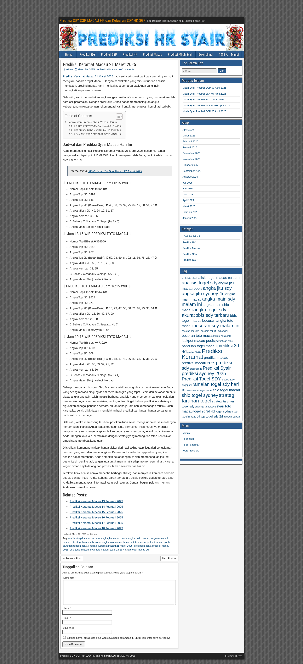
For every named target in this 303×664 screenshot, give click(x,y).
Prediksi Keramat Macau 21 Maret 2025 (99, 64)
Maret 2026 (189, 135)
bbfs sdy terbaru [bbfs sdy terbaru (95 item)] (212, 315)
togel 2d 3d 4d (118, 549)
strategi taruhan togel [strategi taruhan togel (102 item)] (209, 398)
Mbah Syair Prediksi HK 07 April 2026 (204, 99)
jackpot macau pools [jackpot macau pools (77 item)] (198, 341)
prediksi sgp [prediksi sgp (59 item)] (196, 369)
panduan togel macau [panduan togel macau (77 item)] (199, 346)
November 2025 (192, 159)
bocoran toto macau (134, 542)
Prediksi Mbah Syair (180, 54)
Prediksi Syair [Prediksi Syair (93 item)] (217, 368)
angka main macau (138, 538)
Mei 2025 (188, 194)
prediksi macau (142, 545)
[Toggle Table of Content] (117, 116)
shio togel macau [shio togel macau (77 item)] (226, 390)
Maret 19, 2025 (86, 69)
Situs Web (68, 632)
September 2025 (192, 170)
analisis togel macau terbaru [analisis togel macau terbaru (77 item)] (217, 278)
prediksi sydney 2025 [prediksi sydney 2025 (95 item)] (204, 373)
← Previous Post (71, 558)
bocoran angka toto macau (107, 542)
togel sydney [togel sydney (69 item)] (224, 411)
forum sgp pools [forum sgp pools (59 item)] (222, 336)
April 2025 (188, 200)
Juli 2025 (188, 182)
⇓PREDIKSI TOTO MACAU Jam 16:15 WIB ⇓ (97, 130)
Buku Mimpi (205, 54)
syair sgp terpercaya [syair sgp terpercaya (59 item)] (205, 406)
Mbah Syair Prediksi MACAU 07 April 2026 (206, 105)
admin (69, 69)
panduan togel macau (75, 545)
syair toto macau (99, 549)
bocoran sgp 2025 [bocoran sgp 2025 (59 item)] (191, 331)
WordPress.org (191, 450)
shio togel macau (79, 549)
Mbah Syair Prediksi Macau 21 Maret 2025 (115, 171)
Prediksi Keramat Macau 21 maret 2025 (110, 545)
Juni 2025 (188, 188)
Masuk (186, 433)
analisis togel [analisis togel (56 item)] (188, 278)
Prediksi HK (130, 54)
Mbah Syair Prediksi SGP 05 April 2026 (204, 111)
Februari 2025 (190, 212)
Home (68, 54)
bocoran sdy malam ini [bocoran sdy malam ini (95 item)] (216, 325)
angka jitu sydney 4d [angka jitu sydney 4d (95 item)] (203, 293)
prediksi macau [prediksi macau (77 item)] (216, 358)
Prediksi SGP (109, 54)
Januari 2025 (190, 218)
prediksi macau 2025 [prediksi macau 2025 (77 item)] (198, 363)
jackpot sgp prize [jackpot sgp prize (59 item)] (224, 341)
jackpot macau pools (158, 542)
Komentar (69, 577)
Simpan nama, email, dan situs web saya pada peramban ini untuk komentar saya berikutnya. (119, 642)
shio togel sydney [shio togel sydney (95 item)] (200, 395)
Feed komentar (191, 444)
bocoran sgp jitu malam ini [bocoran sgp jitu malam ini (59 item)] (214, 331)
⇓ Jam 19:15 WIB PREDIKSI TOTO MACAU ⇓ (97, 134)
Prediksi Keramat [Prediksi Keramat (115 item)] (202, 354)
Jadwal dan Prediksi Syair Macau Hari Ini (92, 122)
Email (67, 622)
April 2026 (188, 129)
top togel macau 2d (138, 549)
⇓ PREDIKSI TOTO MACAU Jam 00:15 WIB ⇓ (97, 126)
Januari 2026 (190, 147)
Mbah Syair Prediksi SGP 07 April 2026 (204, 87)
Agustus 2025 (190, 176)
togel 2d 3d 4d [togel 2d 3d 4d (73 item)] (204, 411)
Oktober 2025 (190, 164)
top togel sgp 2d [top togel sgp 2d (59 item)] (232, 416)
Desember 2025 (192, 153)
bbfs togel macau (81, 542)
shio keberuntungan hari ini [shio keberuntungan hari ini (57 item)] (199, 390)
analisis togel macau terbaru (84, 538)
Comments (128, 69)
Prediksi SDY (87, 54)
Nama (67, 612)
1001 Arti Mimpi (229, 54)
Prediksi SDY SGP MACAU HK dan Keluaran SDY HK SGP (103, 20)
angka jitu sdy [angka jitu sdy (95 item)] (217, 288)
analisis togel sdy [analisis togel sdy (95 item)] (200, 282)
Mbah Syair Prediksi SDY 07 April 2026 (204, 93)
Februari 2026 (190, 141)
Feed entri (188, 438)
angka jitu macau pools (114, 538)
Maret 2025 (189, 206)
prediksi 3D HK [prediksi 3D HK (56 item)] (194, 352)
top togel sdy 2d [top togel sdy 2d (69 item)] (212, 416)
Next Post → (169, 558)
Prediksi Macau (152, 54)
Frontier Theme (233, 660)
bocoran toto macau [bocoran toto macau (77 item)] (198, 336)
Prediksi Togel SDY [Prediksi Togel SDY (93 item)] (201, 378)
